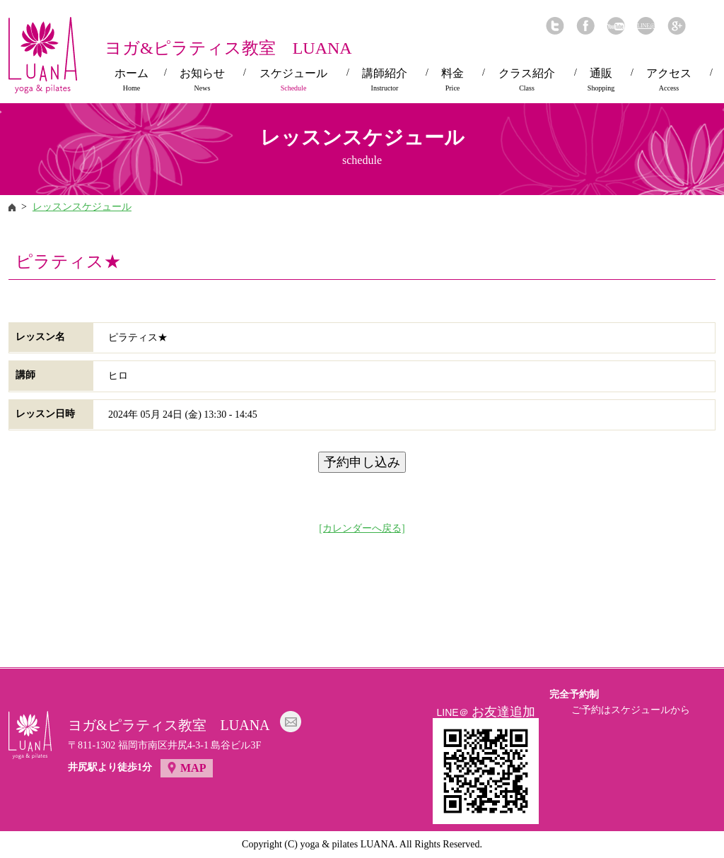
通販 (601, 80)
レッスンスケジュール (82, 206)
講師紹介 (384, 80)
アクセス (668, 80)
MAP (193, 768)
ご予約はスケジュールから (630, 710)
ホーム (131, 80)
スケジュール (293, 80)
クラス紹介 (527, 80)
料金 (452, 80)
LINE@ (646, 26)
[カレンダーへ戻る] (361, 528)
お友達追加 (503, 712)
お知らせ (202, 80)
